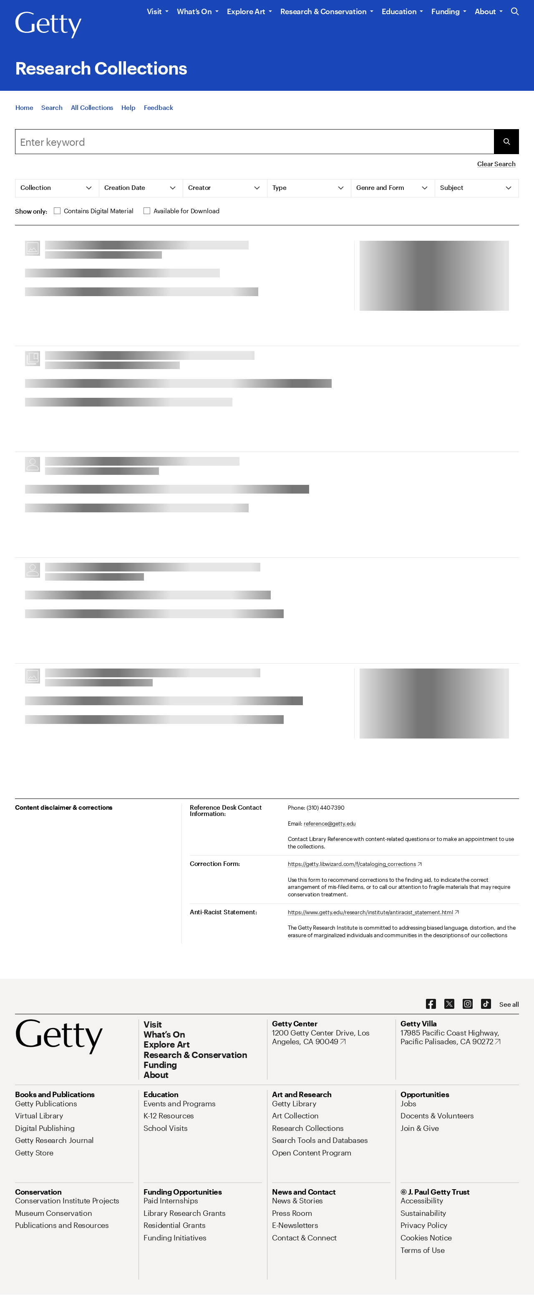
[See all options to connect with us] (509, 1004)
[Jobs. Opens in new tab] (408, 1103)
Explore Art (246, 11)
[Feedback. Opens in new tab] (158, 107)
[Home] (24, 107)
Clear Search (496, 163)
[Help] (128, 107)
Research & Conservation (323, 11)
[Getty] (48, 25)
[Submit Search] (506, 141)
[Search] (51, 107)
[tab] (57, 188)
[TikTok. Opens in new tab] (486, 1004)
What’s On (194, 11)
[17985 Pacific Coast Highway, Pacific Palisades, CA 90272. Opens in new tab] (459, 1037)
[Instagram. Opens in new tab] (468, 1004)
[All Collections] (92, 107)
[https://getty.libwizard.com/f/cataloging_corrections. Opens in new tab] (355, 864)
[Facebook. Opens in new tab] (431, 1004)
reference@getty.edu (330, 823)
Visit (154, 11)
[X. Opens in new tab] (449, 1004)
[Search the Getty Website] (515, 11)
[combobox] (254, 141)
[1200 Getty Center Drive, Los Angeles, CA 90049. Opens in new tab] (331, 1037)
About (485, 11)
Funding (445, 11)
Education (399, 11)
